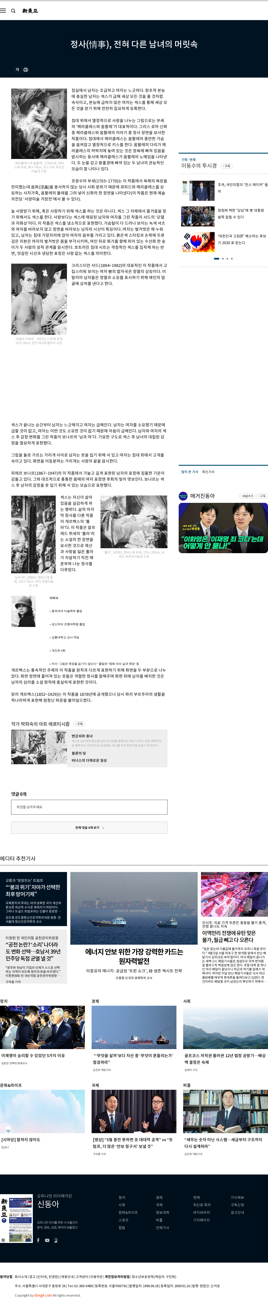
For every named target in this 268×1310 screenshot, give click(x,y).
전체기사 (162, 1228)
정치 (122, 1198)
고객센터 (82, 1277)
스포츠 (124, 1220)
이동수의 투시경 (199, 165)
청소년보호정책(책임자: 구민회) (154, 1277)
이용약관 (96, 1277)
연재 (196, 1198)
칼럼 (122, 1228)
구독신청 (237, 1205)
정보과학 (162, 1213)
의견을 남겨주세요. (30, 807)
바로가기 (248, 496)
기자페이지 (201, 1220)
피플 (159, 1220)
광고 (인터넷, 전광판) (44, 1277)
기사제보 (237, 1198)
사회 (122, 1205)
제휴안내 (67, 1277)
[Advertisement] (69, 383)
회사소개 (21, 1277)
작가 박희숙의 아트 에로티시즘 (40, 724)
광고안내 (237, 1213)
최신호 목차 (202, 1205)
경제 (159, 1198)
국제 (159, 1205)
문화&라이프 (128, 1213)
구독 (80, 724)
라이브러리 (201, 1213)
